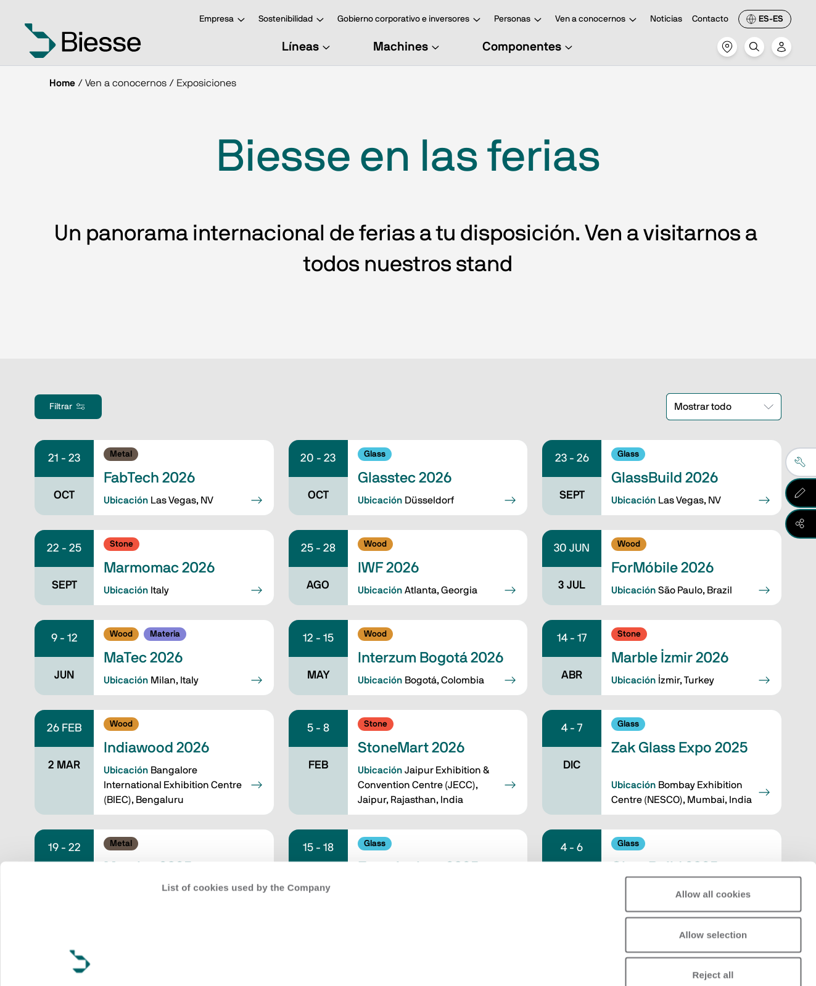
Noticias (666, 19)
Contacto (710, 19)
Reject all (713, 862)
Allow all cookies (713, 781)
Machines (408, 47)
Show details (190, 961)
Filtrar (68, 406)
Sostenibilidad (293, 20)
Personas (519, 20)
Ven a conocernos (597, 20)
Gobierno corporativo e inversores (410, 20)
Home (62, 83)
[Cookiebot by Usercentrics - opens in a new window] (80, 962)
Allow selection (713, 822)
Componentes (529, 47)
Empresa (224, 20)
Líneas (308, 47)
